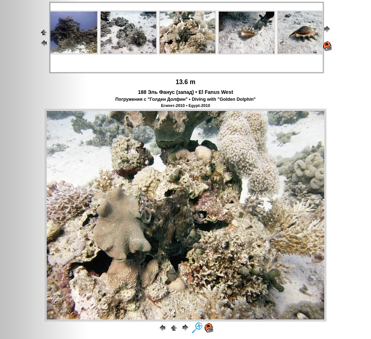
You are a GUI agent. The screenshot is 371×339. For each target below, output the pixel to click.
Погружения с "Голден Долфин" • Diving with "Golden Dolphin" (185, 99)
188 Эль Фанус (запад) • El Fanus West (185, 92)
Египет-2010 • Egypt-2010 (185, 105)
